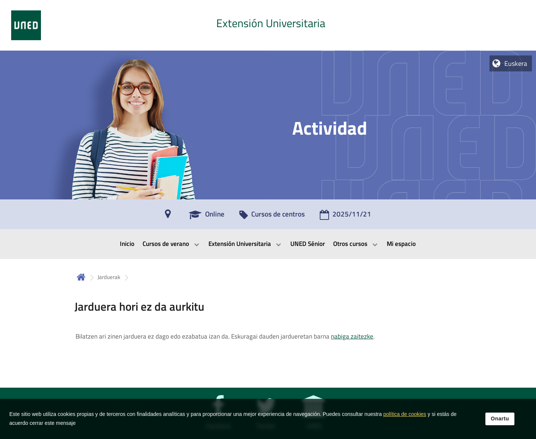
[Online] (206, 216)
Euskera (515, 63)
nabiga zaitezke (352, 336)
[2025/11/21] (345, 216)
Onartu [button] (500, 423)
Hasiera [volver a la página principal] (81, 277)
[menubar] (268, 244)
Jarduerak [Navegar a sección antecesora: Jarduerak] (109, 277)
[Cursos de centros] (272, 216)
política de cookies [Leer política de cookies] (404, 418)
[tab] (268, 25)
